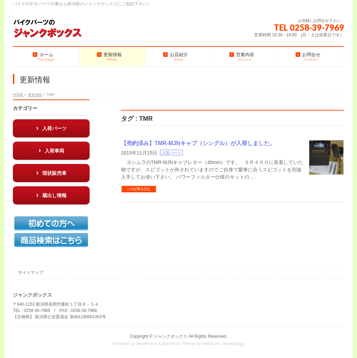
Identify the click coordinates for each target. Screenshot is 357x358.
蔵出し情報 (54, 195)
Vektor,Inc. (212, 343)
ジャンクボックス (170, 336)
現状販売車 (54, 173)
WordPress (146, 343)
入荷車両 (54, 151)
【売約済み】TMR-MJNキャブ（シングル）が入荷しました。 (198, 143)
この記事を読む (139, 189)
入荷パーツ (171, 153)
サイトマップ (30, 272)
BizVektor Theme (178, 343)
